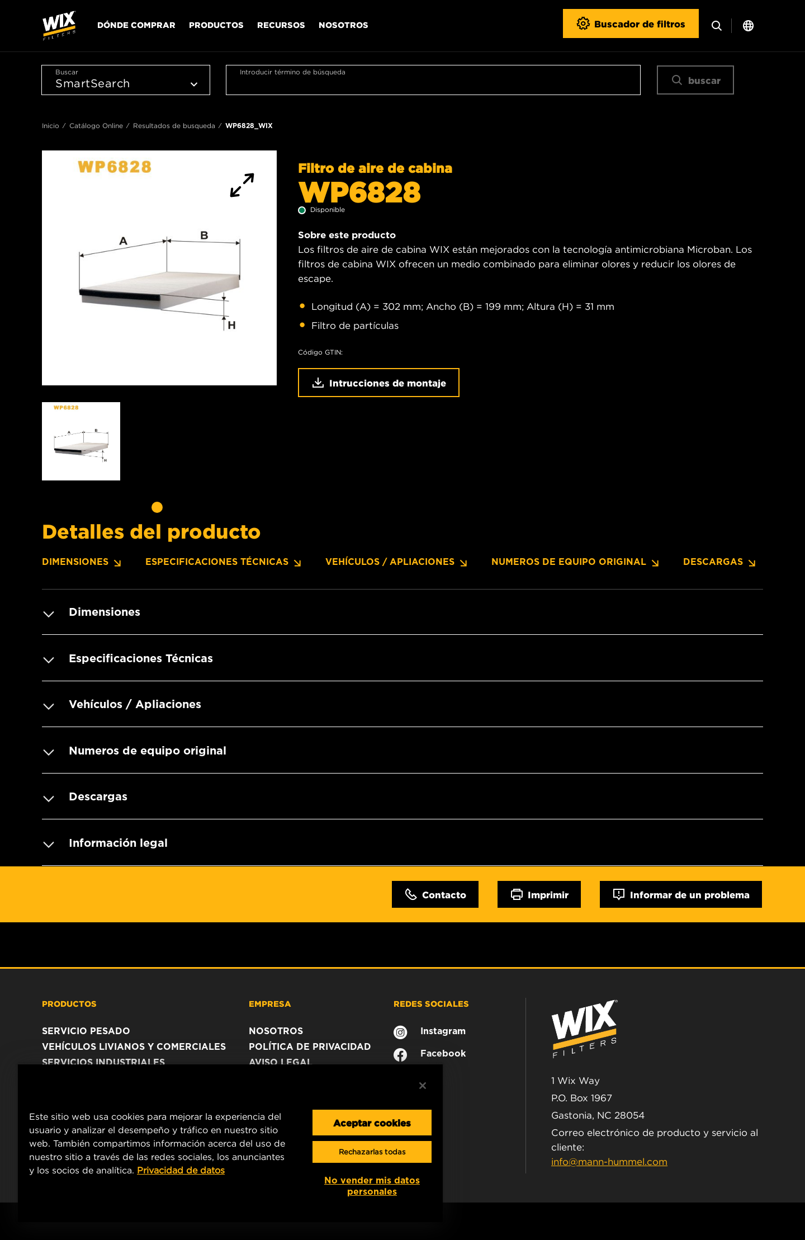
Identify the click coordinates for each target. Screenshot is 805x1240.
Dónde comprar (136, 25)
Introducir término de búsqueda (292, 72)
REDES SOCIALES (431, 1002)
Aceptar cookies (372, 1122)
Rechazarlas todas (372, 1152)
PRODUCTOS (69, 1002)
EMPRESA (270, 1002)
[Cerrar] (422, 1085)
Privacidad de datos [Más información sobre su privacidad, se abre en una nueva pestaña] (181, 1170)
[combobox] (433, 80)
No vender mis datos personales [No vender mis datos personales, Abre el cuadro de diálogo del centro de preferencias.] (372, 1186)
